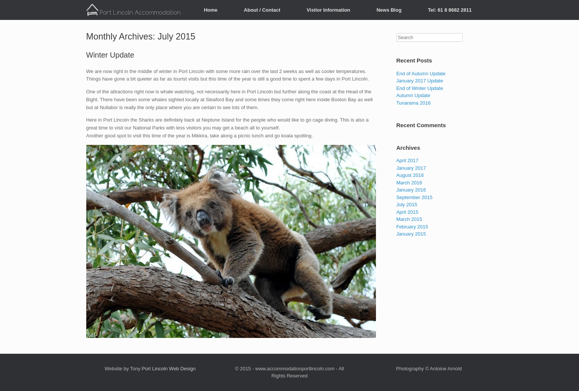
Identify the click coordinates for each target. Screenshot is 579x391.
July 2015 (406, 204)
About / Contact (262, 10)
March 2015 (409, 219)
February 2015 (412, 227)
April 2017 (407, 160)
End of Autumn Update (421, 73)
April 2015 (407, 212)
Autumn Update (413, 95)
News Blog (388, 10)
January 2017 (411, 168)
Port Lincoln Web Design (169, 368)
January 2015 (411, 234)
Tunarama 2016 (413, 103)
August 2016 (410, 175)
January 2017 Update (419, 81)
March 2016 (409, 183)
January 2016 (411, 190)
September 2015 (414, 197)
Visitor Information (328, 10)
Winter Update (110, 55)
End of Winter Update (419, 88)
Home (210, 10)
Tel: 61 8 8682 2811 (450, 10)
